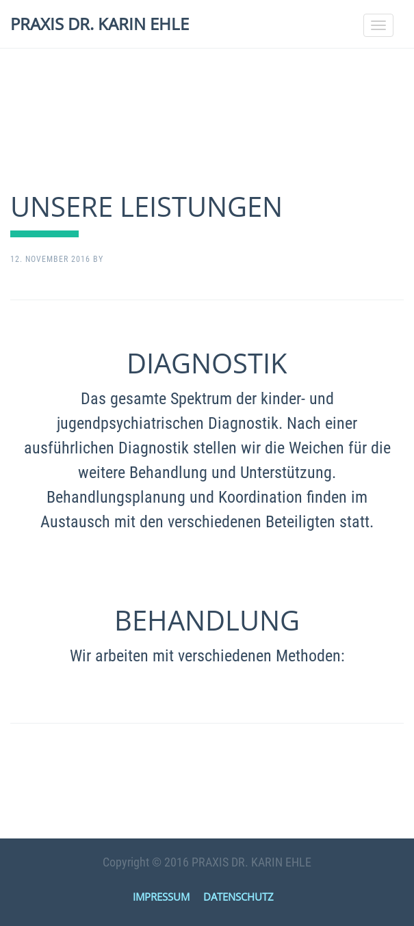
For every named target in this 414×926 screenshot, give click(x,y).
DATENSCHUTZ (238, 896)
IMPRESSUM (161, 896)
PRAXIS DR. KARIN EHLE (99, 23)
